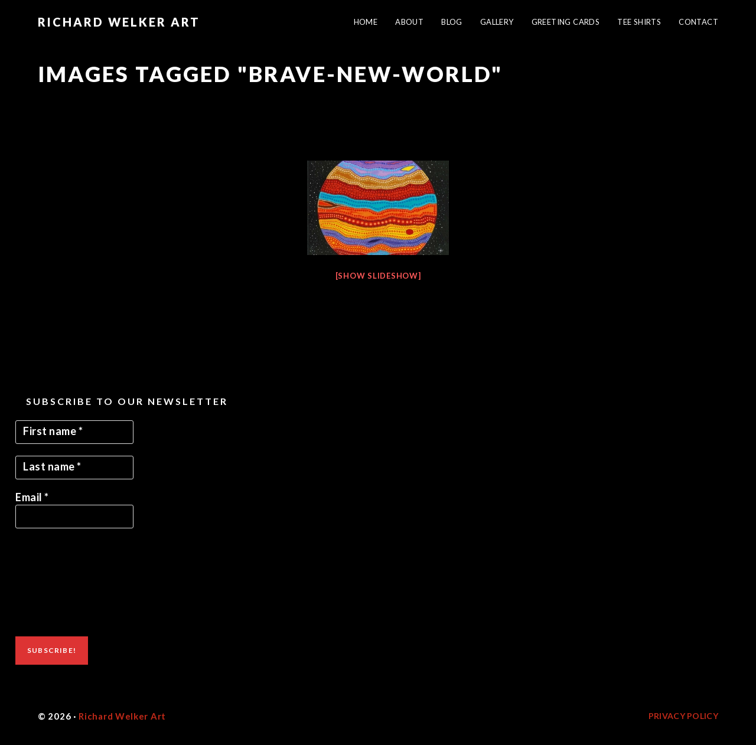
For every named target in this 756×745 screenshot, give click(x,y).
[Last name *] (74, 467)
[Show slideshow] (378, 275)
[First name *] (74, 432)
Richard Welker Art (119, 22)
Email (32, 497)
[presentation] (63, 582)
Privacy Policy (683, 716)
